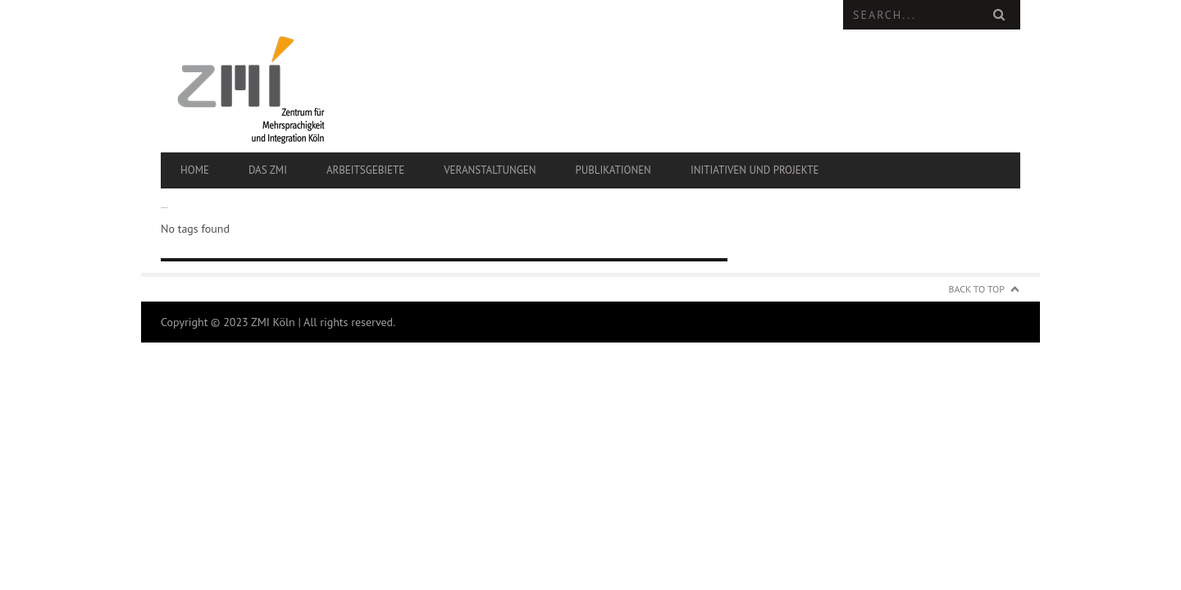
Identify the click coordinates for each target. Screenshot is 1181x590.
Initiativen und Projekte (755, 170)
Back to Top (977, 289)
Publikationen (612, 170)
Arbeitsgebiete (365, 170)
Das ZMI (268, 170)
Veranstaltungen (490, 170)
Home (194, 170)
